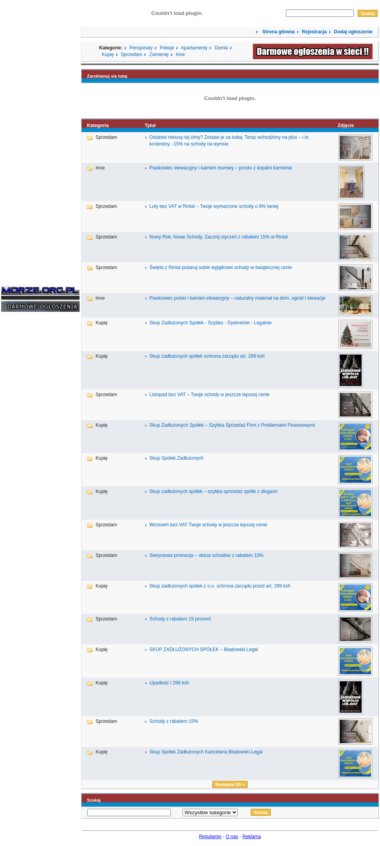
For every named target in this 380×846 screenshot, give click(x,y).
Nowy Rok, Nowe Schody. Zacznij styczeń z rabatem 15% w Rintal (218, 237)
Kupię (108, 54)
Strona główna (278, 32)
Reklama (251, 836)
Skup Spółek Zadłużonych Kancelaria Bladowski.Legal (205, 752)
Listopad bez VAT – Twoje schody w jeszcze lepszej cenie (209, 394)
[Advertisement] (24, 437)
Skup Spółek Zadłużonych (176, 458)
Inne (180, 54)
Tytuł (150, 125)
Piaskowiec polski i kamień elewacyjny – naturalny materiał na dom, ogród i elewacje (237, 298)
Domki (221, 48)
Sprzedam (131, 54)
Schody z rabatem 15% (173, 721)
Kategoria (98, 125)
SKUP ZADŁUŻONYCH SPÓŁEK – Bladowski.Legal (203, 649)
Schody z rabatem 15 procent (180, 619)
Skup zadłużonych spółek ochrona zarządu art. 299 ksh (206, 356)
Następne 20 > (229, 784)
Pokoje (167, 48)
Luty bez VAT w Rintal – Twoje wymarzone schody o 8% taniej (213, 206)
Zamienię (158, 54)
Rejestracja (314, 32)
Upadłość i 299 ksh (169, 683)
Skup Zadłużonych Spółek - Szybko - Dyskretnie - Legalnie (210, 323)
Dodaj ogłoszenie (353, 32)
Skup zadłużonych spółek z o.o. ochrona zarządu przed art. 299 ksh (219, 586)
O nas (232, 836)
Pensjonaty (140, 48)
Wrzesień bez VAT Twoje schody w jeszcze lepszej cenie (208, 525)
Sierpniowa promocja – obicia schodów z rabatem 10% (206, 555)
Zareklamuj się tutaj (107, 76)
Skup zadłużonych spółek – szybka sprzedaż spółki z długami (213, 491)
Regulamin (210, 836)
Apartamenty (194, 48)
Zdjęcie (346, 125)
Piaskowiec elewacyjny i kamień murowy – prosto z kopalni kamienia (220, 168)
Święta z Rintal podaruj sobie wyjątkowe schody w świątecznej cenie (220, 267)
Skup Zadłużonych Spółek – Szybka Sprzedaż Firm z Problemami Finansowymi (232, 425)
